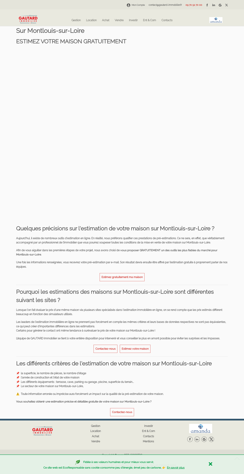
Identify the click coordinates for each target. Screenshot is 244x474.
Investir (133, 20)
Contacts (166, 20)
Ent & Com (149, 20)
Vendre (119, 20)
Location (91, 20)
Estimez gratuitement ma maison (122, 277)
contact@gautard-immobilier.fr (165, 5)
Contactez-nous (105, 348)
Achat (105, 20)
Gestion (76, 20)
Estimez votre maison (135, 348)
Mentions (148, 441)
